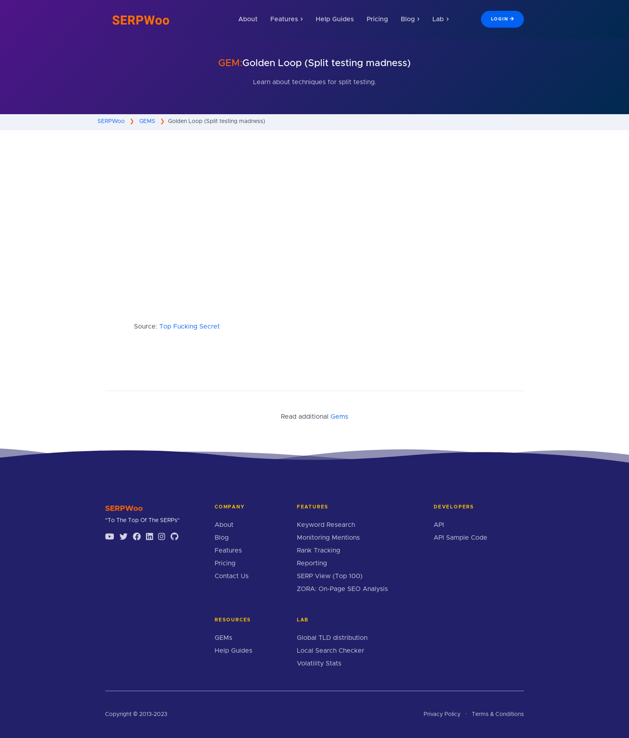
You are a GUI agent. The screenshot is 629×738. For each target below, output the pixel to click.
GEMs (223, 638)
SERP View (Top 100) (330, 576)
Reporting (312, 563)
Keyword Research (326, 525)
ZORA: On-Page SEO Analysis (342, 589)
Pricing (377, 19)
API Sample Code (460, 537)
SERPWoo (111, 121)
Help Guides (335, 19)
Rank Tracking (318, 550)
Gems (339, 416)
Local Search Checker (330, 650)
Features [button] (286, 19)
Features (228, 550)
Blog (222, 537)
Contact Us (232, 576)
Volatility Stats (319, 663)
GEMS (147, 121)
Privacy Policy (442, 714)
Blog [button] (410, 19)
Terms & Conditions (498, 714)
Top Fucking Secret (189, 326)
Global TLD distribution (332, 638)
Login (502, 18)
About (248, 19)
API (439, 525)
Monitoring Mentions (328, 537)
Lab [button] (440, 19)
